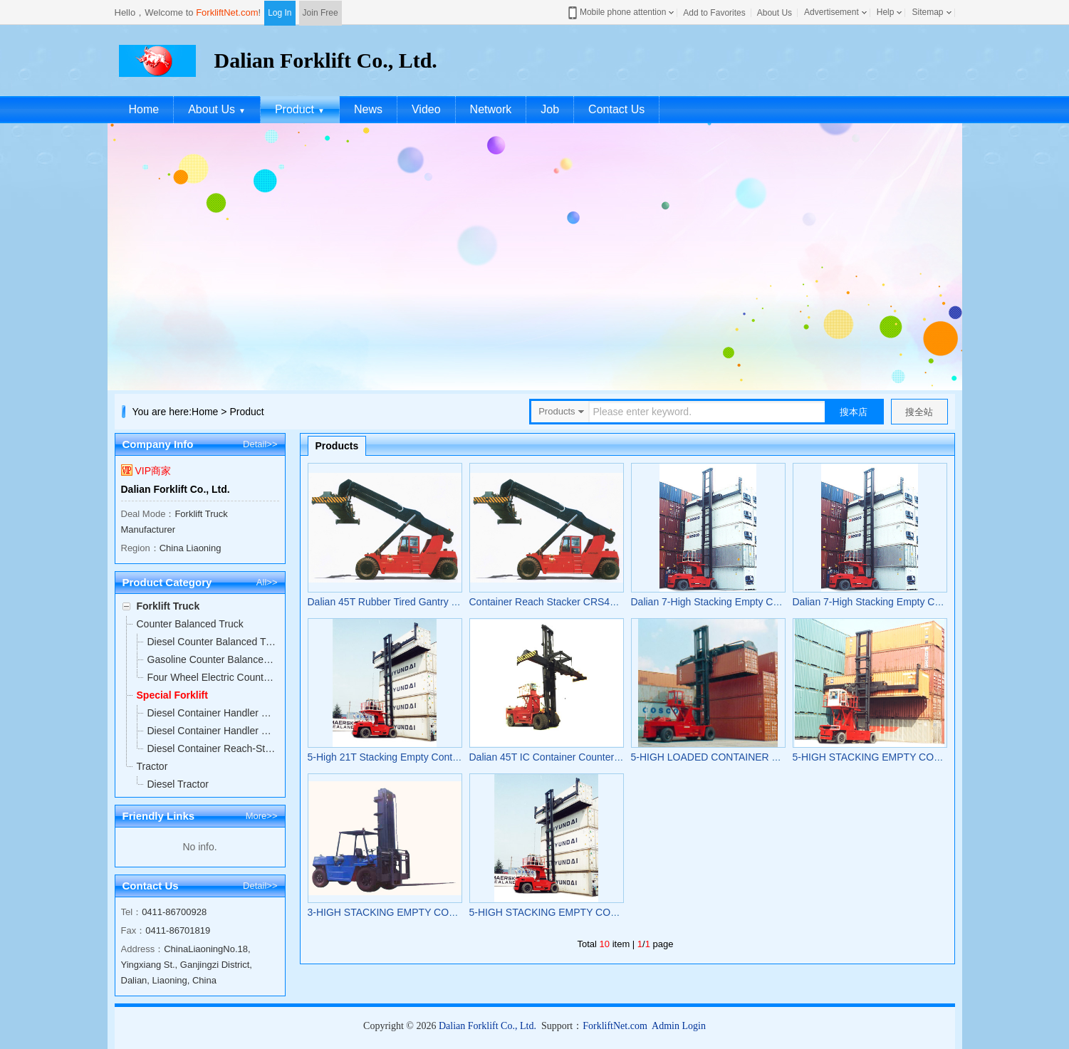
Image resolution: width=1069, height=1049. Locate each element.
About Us (774, 13)
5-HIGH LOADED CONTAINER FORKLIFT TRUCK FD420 (760, 757)
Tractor (152, 766)
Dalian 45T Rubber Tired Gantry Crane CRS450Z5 (419, 601)
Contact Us (616, 109)
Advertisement (831, 12)
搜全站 (919, 412)
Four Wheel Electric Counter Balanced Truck (212, 677)
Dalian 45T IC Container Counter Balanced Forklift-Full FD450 (606, 757)
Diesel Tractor (178, 784)
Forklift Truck (168, 606)
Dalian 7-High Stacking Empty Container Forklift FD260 (753, 601)
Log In (279, 13)
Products (337, 446)
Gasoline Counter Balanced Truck (212, 659)
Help (886, 12)
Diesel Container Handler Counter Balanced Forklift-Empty (212, 730)
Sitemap (927, 12)
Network (491, 109)
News (368, 109)
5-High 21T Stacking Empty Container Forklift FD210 (424, 757)
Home (144, 109)
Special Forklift (172, 695)
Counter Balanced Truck (190, 624)
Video (426, 109)
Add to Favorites (714, 13)
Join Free (320, 13)
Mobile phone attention (615, 12)
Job (550, 109)
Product (300, 109)
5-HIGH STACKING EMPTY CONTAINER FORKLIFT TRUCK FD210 (621, 912)
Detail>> (260, 444)
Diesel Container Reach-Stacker (212, 748)
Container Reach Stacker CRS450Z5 (551, 601)
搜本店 (853, 412)
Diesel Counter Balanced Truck (212, 641)
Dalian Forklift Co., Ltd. (175, 489)
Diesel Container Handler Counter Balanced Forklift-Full (212, 713)
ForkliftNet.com (227, 12)
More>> (262, 815)
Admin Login (679, 1026)
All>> (267, 582)
